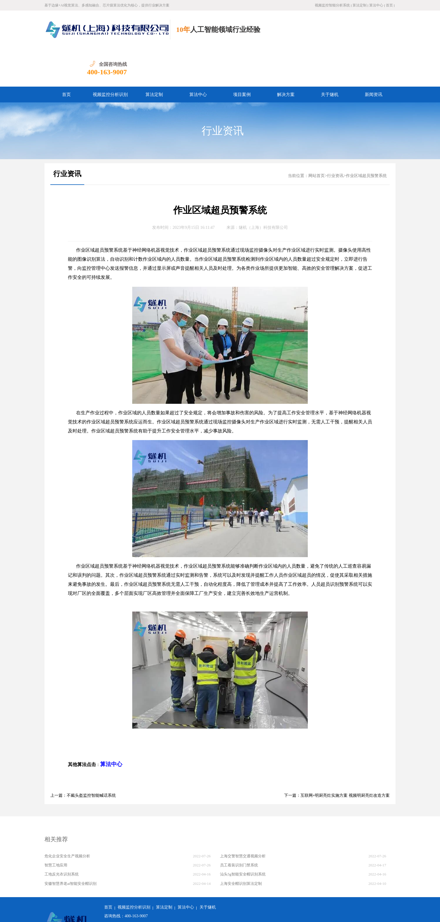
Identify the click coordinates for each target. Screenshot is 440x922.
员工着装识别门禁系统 (239, 827)
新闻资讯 (373, 56)
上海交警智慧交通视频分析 (243, 818)
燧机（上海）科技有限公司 (263, 189)
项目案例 (242, 56)
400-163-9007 (376, 34)
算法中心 (376, 5)
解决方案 (286, 56)
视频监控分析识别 (110, 56)
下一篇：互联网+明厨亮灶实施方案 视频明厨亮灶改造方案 (337, 757)
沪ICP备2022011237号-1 (188, 913)
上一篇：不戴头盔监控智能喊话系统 (83, 757)
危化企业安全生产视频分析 (67, 818)
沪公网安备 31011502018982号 (134, 913)
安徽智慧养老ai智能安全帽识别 (70, 845)
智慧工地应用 (55, 827)
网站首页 (316, 137)
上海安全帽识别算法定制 (241, 845)
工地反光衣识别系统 (61, 836)
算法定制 (360, 5)
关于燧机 (329, 56)
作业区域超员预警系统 (366, 137)
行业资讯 (223, 93)
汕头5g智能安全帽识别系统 (243, 836)
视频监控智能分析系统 (332, 5)
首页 (389, 5)
